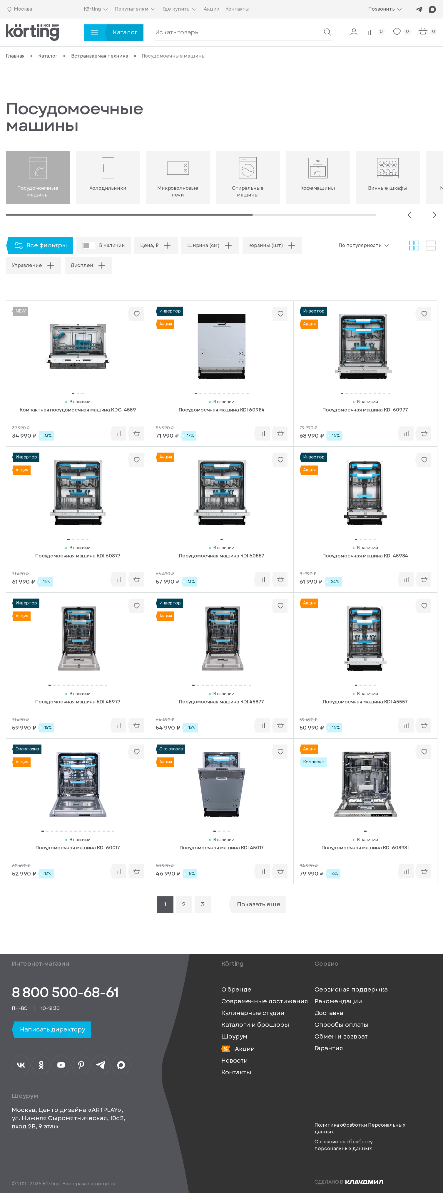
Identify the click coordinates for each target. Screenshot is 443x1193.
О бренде (236, 990)
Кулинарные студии (253, 1013)
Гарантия (329, 1048)
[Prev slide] (411, 215)
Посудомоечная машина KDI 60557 (221, 556)
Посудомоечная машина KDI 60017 (78, 848)
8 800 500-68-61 (65, 992)
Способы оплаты (342, 1025)
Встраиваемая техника (99, 56)
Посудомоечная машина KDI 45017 (222, 848)
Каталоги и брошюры (255, 1025)
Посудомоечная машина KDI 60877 (78, 556)
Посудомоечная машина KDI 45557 (365, 702)
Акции (238, 1049)
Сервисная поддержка (351, 990)
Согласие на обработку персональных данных (344, 1145)
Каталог (48, 56)
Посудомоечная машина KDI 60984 (222, 410)
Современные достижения (264, 1001)
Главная (15, 56)
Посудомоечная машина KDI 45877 (221, 702)
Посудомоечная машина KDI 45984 (365, 556)
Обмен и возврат (341, 1037)
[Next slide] (432, 215)
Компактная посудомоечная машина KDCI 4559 (78, 410)
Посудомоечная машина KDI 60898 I (365, 848)
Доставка (329, 1013)
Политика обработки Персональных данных (360, 1128)
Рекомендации (338, 1001)
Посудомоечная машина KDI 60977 (365, 410)
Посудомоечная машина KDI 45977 (78, 702)
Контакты (236, 1072)
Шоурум (234, 1037)
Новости (234, 1061)
